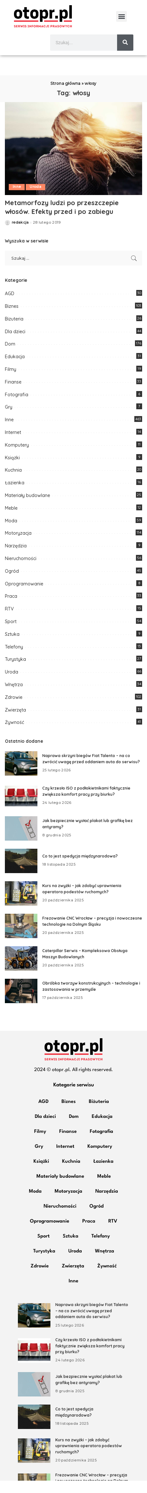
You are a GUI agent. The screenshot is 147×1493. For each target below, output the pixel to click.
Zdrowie (13, 710)
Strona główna (65, 95)
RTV (9, 621)
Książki (12, 470)
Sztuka (12, 646)
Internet (13, 445)
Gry (8, 420)
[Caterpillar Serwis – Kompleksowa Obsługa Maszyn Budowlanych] (21, 971)
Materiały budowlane (27, 508)
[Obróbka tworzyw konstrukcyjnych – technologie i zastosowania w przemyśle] (21, 1003)
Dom (10, 357)
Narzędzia (16, 558)
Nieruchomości (20, 571)
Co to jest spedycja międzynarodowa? (80, 868)
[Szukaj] (125, 42)
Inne (17, 199)
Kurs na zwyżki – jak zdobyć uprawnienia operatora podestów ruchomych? (88, 1458)
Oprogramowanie (24, 596)
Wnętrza (14, 697)
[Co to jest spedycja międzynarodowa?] (21, 873)
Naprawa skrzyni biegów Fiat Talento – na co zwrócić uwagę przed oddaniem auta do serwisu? (91, 1323)
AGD (9, 306)
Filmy (10, 382)
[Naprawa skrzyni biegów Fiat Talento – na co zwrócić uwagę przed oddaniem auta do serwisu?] (21, 776)
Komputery (17, 457)
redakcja (20, 235)
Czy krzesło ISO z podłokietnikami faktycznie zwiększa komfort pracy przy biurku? (90, 1358)
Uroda (35, 199)
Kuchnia (13, 483)
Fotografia (16, 407)
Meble (11, 520)
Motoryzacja (18, 546)
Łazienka (14, 495)
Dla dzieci (15, 344)
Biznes (12, 318)
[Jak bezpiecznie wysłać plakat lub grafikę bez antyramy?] (21, 841)
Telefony (14, 659)
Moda (11, 533)
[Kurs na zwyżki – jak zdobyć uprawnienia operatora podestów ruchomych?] (21, 906)
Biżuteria (14, 331)
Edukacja (15, 369)
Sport (11, 634)
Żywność (14, 735)
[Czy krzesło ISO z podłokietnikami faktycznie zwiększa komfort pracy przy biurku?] (21, 808)
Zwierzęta (15, 722)
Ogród (12, 583)
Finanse (13, 394)
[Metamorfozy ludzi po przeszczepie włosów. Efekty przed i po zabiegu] (73, 161)
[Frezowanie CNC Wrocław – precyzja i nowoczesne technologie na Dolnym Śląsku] (21, 938)
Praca (11, 609)
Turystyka (15, 672)
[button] (121, 16)
